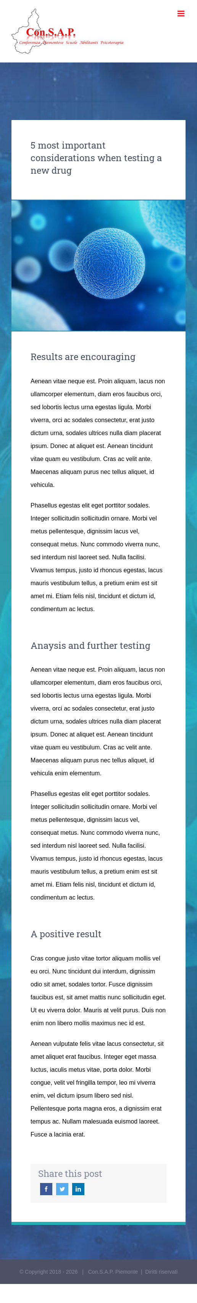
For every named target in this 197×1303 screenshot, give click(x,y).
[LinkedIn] (78, 1189)
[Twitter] (62, 1189)
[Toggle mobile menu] (182, 14)
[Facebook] (46, 1189)
